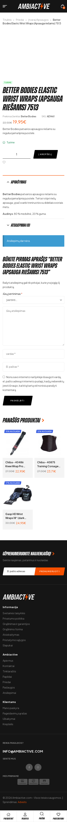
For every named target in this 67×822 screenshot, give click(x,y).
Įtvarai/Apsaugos (38, 19)
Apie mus (8, 660)
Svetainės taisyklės (14, 613)
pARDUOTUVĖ (8, 818)
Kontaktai (8, 666)
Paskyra (25, 818)
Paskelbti (17, 400)
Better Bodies (28, 116)
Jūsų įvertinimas (12, 293)
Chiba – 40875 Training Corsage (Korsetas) (47, 466)
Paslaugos (9, 687)
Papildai (7, 676)
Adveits (22, 802)
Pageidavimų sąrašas (15, 713)
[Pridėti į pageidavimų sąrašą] (5, 162)
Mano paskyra (11, 708)
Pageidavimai (58, 818)
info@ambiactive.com (23, 751)
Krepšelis (8, 724)
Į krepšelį (45, 154)
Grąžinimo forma (13, 629)
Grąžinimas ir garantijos (16, 623)
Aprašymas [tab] (18, 182)
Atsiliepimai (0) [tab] (20, 225)
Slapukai (8, 645)
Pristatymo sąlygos (14, 640)
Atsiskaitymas (11, 634)
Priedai (20, 19)
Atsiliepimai (9, 692)
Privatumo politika (13, 618)
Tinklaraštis (9, 671)
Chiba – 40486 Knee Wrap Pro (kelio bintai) (14, 466)
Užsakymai (9, 718)
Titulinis (7, 19)
